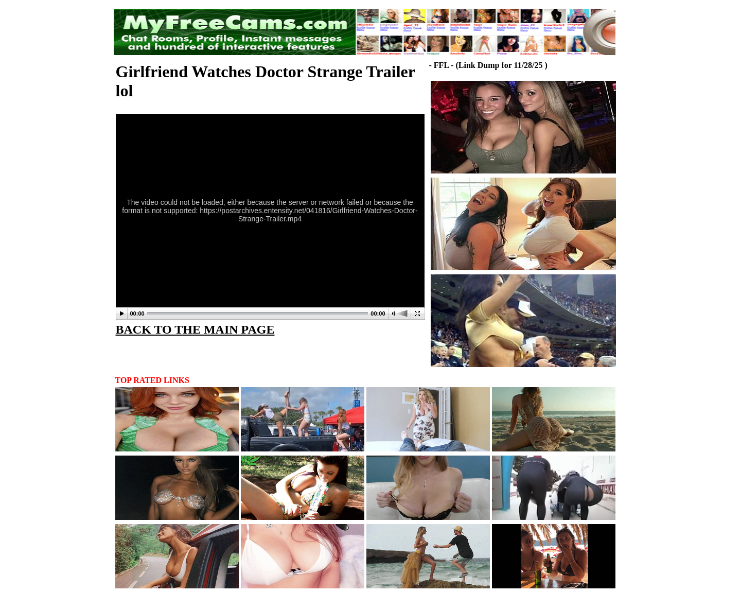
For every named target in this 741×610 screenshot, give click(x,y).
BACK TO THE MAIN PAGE (195, 329)
